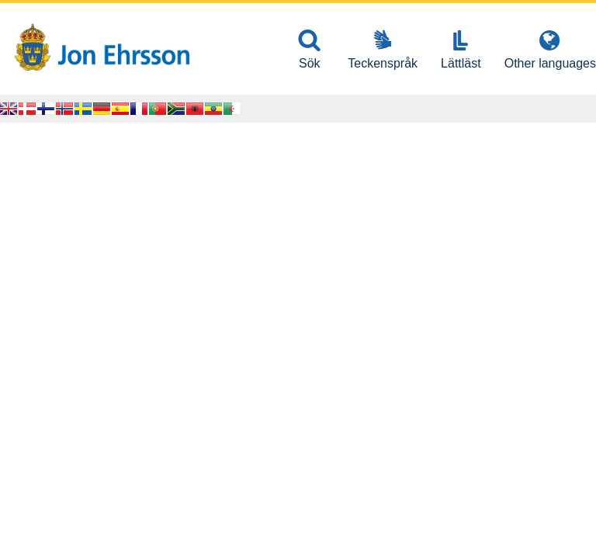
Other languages (550, 63)
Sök (310, 63)
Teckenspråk (383, 63)
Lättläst (461, 63)
